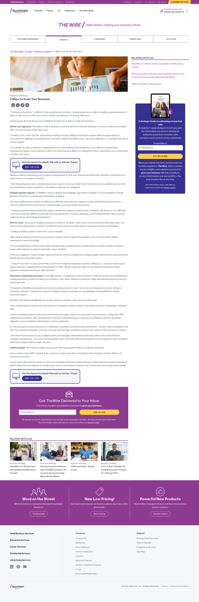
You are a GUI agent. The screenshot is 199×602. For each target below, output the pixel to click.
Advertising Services (20, 560)
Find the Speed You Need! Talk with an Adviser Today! (50, 162)
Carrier (41, 2)
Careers (80, 556)
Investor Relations (84, 551)
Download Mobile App (86, 573)
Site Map (141, 551)
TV (58, 10)
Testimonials (38, 513)
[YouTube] (25, 567)
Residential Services (20, 553)
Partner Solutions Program (88, 565)
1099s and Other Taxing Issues (146, 84)
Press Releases (83, 547)
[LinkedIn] (11, 567)
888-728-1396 (32, 167)
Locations (127, 2)
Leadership (99, 39)
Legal (78, 569)
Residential (69, 2)
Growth (63, 40)
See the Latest (160, 513)
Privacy (165, 586)
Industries (70, 10)
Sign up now (99, 412)
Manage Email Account (148, 538)
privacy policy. (170, 187)
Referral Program (84, 560)
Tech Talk (171, 39)
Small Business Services (22, 533)
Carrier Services (18, 546)
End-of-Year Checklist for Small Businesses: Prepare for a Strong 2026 (114, 469)
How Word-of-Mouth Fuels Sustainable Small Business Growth (23, 469)
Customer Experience (28, 39)
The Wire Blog (86, 10)
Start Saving (99, 513)
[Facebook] (18, 567)
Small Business (17, 2)
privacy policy (93, 422)
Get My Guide (160, 156)
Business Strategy (43, 51)
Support (138, 2)
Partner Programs (55, 2)
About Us (80, 542)
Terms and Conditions (179, 586)
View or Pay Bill (144, 542)
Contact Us (81, 538)
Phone (50, 10)
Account (150, 2)
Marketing (135, 39)
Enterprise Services (19, 540)
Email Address (160, 143)
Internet (38, 10)
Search (162, 2)
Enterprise (31, 2)
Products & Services (146, 547)
